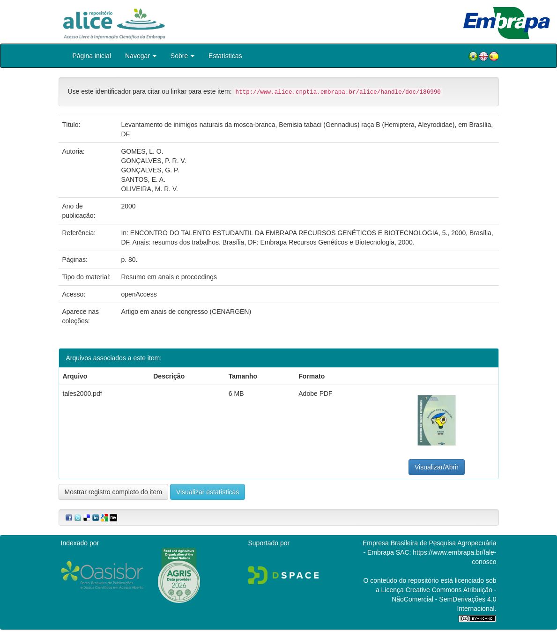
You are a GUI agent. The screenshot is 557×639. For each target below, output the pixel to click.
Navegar (140, 55)
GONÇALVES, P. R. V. (153, 160)
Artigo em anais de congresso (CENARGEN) (186, 311)
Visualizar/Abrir (437, 467)
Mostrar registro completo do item (114, 492)
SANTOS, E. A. (143, 179)
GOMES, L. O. (142, 151)
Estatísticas (225, 55)
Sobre (182, 55)
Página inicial (92, 55)
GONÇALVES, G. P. (150, 170)
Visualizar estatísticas (207, 492)
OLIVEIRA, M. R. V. (149, 189)
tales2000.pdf (82, 393)
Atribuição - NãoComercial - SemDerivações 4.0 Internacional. (444, 599)
